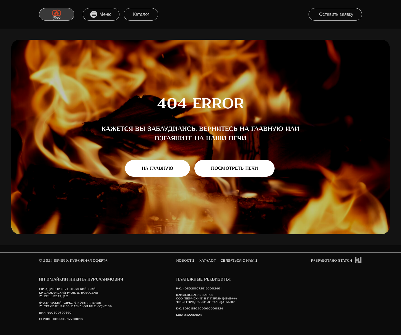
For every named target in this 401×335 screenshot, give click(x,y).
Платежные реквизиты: (203, 279)
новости (185, 260)
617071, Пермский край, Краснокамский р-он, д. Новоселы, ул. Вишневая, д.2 (68, 293)
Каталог (207, 260)
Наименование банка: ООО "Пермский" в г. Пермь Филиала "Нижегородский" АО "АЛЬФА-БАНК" (206, 299)
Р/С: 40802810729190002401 (199, 288)
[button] (335, 14)
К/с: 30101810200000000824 (199, 308)
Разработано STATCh (331, 260)
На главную (157, 168)
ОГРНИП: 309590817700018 (61, 319)
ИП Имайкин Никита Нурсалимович (81, 279)
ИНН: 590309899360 (55, 312)
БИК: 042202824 (189, 315)
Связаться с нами (239, 260)
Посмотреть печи (234, 168)
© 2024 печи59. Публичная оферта (73, 260)
